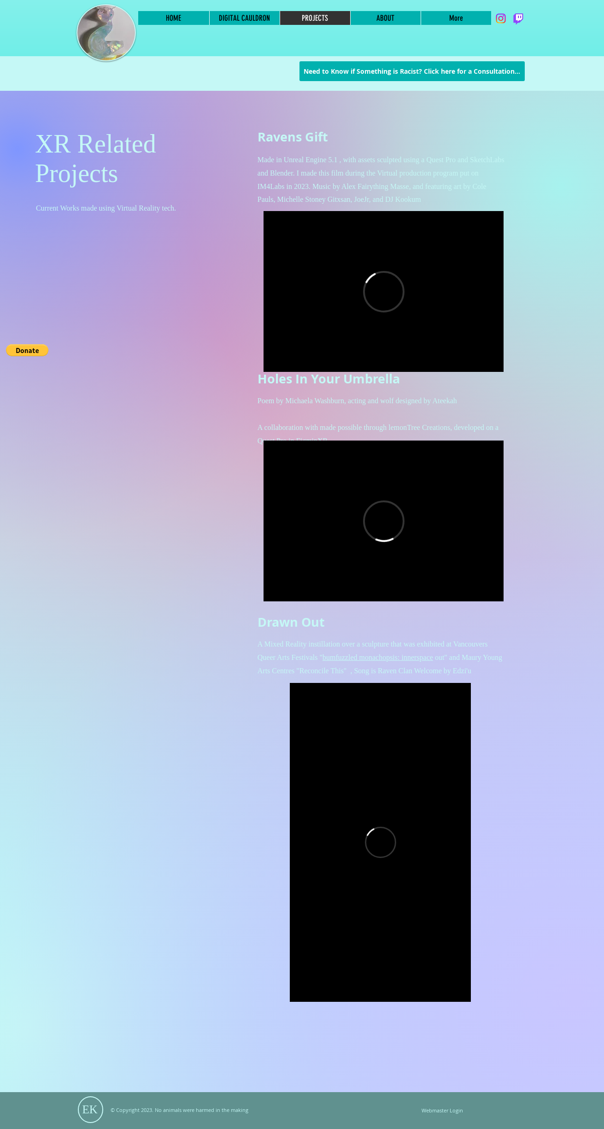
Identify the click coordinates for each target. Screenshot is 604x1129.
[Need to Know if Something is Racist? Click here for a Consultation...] (412, 71)
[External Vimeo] (384, 291)
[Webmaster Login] (442, 1111)
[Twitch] (518, 18)
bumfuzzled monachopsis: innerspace (378, 657)
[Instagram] (500, 18)
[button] (27, 350)
